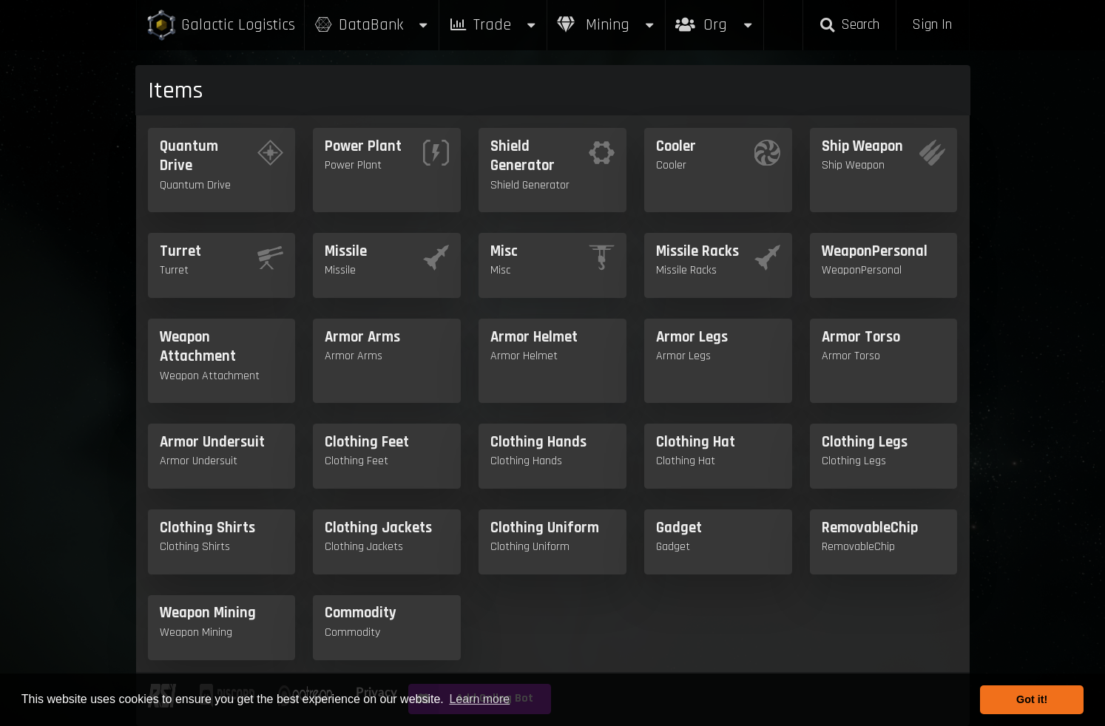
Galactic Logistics (220, 25)
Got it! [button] (1031, 699)
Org (715, 17)
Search (849, 25)
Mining (606, 25)
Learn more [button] (479, 699)
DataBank (372, 25)
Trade (493, 25)
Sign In (932, 25)
